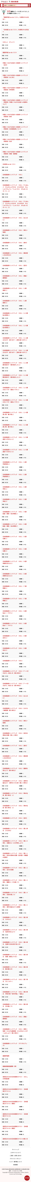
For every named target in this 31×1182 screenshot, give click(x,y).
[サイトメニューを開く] (30, 1)
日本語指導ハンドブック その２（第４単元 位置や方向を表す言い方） (15, 943)
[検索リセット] (2, 5)
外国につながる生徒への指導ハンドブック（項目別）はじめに (15, 76)
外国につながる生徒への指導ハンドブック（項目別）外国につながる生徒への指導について (15, 102)
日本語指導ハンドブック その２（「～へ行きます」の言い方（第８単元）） (15, 672)
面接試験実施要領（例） (10, 1066)
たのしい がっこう (9, 42)
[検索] (29, 5)
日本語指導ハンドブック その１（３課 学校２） (15, 500)
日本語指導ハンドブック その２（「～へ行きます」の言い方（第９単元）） (15, 684)
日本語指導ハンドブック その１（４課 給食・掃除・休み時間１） (15, 513)
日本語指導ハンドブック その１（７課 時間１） (15, 587)
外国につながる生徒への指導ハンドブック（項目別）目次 (15, 140)
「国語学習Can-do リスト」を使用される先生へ (16, 18)
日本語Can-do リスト (9, 164)
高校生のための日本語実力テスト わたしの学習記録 (15, 1078)
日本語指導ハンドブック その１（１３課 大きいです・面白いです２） (16, 401)
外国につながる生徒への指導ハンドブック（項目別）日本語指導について (15, 128)
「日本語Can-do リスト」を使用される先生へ (16, 31)
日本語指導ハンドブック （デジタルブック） (15, 1044)
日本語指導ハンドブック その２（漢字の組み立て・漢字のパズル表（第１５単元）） (15, 782)
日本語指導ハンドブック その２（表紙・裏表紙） (15, 1018)
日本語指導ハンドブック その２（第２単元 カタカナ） (15, 918)
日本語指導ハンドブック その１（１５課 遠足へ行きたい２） (16, 451)
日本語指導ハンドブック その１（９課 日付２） (15, 649)
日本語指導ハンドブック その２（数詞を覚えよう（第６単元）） (15, 769)
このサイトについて (15, 1152)
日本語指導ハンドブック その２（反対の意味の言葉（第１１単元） (15, 734)
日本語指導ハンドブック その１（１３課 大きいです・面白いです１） (16, 389)
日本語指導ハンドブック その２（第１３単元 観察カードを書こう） (15, 881)
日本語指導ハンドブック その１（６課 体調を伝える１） (15, 562)
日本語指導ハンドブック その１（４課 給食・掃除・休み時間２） (15, 525)
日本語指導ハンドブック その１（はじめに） (15, 219)
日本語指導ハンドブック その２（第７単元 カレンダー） (15, 980)
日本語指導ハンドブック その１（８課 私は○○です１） (15, 612)
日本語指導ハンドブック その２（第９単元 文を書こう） (15, 1005)
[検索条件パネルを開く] (27, 1178)
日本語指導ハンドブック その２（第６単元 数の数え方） (15, 968)
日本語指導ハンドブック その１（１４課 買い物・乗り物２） (16, 426)
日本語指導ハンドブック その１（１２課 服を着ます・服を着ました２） (16, 376)
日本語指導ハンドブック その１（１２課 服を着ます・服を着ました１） (16, 364)
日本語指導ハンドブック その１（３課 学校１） (15, 488)
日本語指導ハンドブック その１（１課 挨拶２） (15, 302)
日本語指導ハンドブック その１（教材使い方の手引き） (15, 254)
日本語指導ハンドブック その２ (12, 661)
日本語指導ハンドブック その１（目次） (15, 265)
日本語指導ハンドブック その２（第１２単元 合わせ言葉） (15, 869)
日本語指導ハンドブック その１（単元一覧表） (15, 231)
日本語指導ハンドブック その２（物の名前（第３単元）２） (15, 807)
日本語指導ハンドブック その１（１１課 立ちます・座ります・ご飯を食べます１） (16, 339)
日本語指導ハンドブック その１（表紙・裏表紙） (15, 277)
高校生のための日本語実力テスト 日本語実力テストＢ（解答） (15, 1127)
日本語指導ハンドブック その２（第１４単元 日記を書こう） (15, 893)
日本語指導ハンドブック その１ (12, 175)
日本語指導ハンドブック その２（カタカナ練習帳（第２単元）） (15, 709)
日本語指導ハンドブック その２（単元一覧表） (15, 722)
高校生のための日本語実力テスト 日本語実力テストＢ (15, 1115)
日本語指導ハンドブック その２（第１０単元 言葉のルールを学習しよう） (15, 842)
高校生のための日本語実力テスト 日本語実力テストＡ (15, 1090)
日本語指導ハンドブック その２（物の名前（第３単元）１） (15, 794)
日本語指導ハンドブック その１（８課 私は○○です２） (15, 624)
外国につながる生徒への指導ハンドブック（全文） (15, 64)
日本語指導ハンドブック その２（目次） (15, 818)
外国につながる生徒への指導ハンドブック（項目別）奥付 (15, 115)
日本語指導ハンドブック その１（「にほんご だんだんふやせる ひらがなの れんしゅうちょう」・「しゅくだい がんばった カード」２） (16, 204)
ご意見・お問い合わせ (15, 1155)
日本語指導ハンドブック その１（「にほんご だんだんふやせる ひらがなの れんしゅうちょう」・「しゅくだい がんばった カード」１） (16, 188)
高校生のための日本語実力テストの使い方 (15, 1139)
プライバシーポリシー (15, 1158)
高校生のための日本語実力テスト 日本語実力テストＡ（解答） (15, 1102)
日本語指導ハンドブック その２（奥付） (15, 746)
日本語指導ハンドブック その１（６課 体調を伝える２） (15, 575)
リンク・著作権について (15, 1161)
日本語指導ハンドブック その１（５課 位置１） (15, 537)
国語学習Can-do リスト (10, 52)
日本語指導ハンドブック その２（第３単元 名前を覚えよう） (15, 931)
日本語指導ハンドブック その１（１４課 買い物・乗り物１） (16, 413)
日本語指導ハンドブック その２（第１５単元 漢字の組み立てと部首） (15, 906)
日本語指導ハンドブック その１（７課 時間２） (15, 600)
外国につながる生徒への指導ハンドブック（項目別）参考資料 (15, 89)
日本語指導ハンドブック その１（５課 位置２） (15, 550)
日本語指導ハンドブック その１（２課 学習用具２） (15, 475)
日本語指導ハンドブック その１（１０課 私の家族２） (16, 326)
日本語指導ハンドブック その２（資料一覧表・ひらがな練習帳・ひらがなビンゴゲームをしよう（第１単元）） (15, 1031)
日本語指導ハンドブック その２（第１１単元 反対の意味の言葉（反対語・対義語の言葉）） (15, 855)
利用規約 (15, 1164)
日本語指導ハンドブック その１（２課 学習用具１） (15, 463)
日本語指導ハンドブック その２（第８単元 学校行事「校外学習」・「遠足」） (15, 993)
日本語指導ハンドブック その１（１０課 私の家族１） (16, 314)
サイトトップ (15, 1149)
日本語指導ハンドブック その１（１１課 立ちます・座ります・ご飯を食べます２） (16, 351)
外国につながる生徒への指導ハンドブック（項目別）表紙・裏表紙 (15, 153)
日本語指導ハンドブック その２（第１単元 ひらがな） (15, 829)
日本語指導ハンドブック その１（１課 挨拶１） (15, 289)
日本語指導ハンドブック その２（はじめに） (15, 697)
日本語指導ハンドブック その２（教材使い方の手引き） (15, 757)
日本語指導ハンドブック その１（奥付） (15, 243)
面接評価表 (6, 1056)
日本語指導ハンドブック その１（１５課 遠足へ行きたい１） (16, 438)
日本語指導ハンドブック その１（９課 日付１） (15, 637)
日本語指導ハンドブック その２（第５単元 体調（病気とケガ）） (15, 956)
